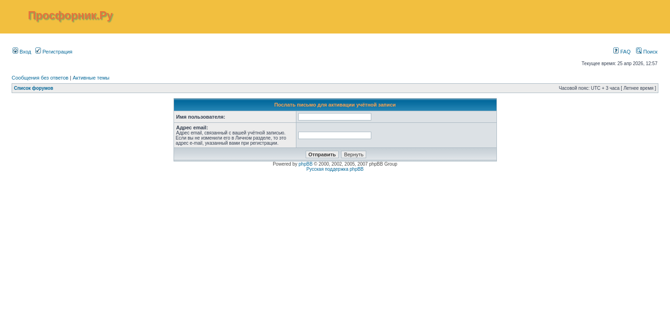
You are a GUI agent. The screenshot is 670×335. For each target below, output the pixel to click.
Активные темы (91, 77)
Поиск (646, 51)
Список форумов (34, 88)
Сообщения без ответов (40, 77)
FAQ (621, 51)
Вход (22, 51)
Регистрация (53, 51)
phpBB (306, 164)
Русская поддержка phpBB (334, 169)
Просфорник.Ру (70, 15)
